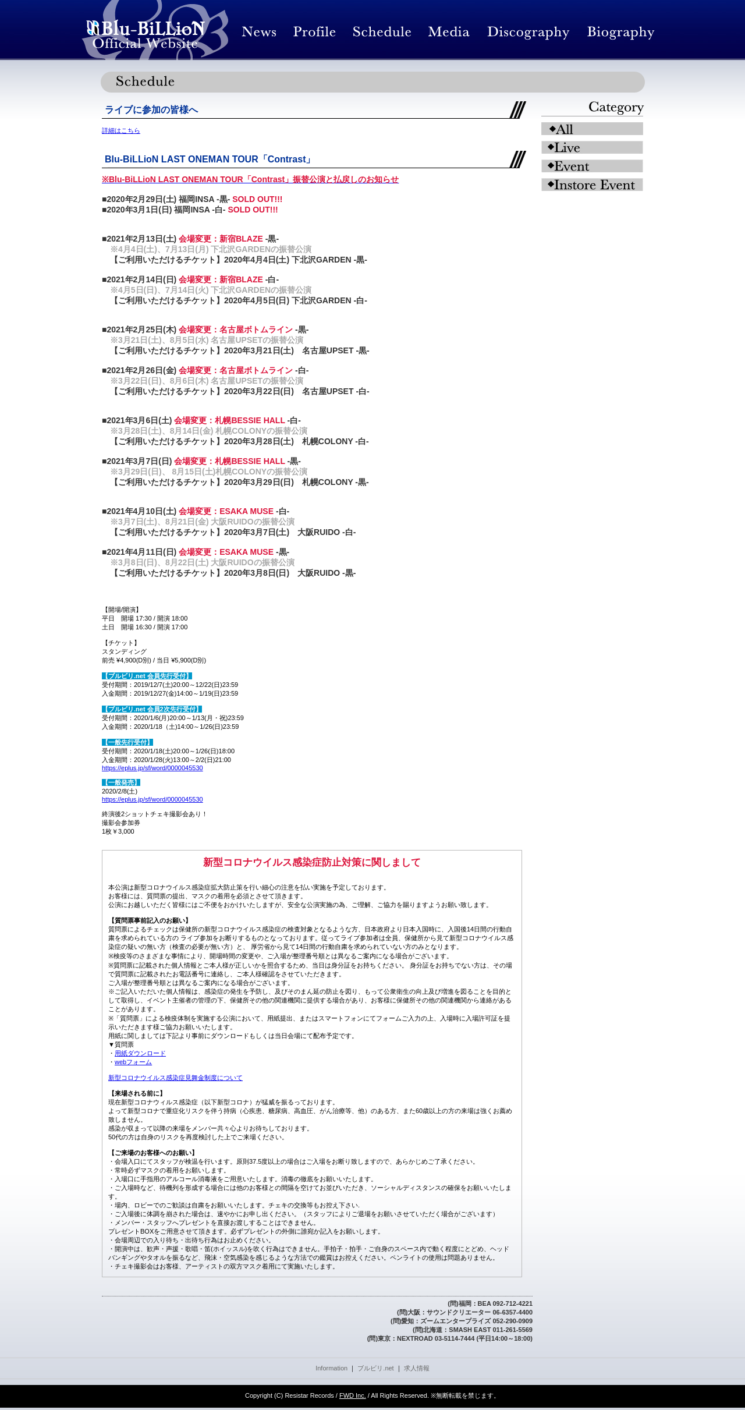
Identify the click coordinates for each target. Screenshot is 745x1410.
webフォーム (133, 1061)
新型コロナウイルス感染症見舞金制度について (175, 1077)
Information (331, 1368)
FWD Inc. (352, 1395)
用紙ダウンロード (140, 1053)
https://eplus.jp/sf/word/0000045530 (152, 767)
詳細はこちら (121, 130)
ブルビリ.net (375, 1368)
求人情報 (417, 1368)
